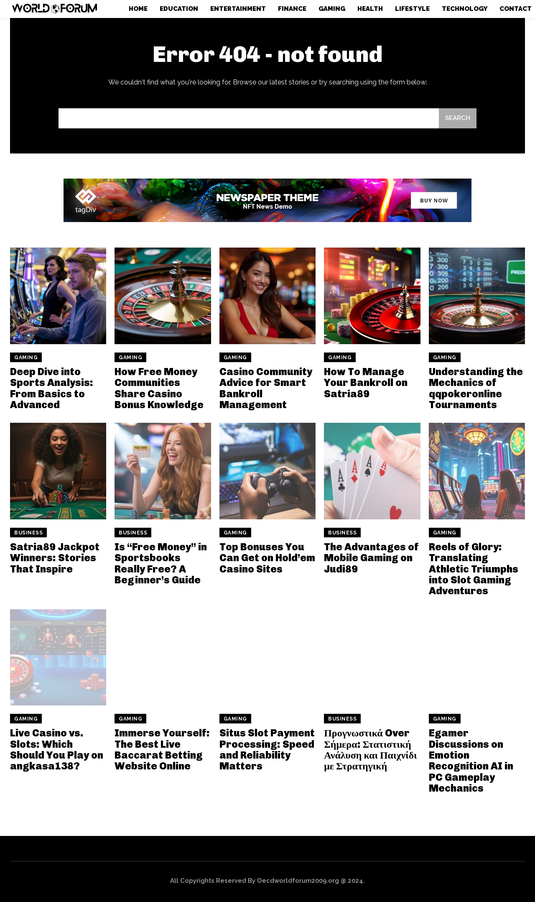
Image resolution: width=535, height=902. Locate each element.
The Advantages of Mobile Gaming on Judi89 (371, 558)
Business (28, 533)
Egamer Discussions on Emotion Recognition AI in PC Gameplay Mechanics (471, 760)
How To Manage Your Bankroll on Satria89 (366, 382)
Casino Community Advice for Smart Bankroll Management (265, 388)
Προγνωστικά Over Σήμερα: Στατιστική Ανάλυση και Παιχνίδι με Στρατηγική (370, 749)
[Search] (457, 118)
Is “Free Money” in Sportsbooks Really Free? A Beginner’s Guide (161, 563)
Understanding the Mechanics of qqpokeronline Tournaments (476, 388)
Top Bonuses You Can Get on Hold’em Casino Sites (267, 558)
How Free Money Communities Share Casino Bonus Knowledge (159, 388)
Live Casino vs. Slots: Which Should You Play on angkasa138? (56, 749)
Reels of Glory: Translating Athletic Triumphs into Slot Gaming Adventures (473, 569)
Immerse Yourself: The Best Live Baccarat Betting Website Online (162, 749)
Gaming (26, 357)
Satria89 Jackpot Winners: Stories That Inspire (54, 558)
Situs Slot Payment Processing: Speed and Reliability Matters (267, 749)
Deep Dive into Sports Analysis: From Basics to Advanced (51, 388)
